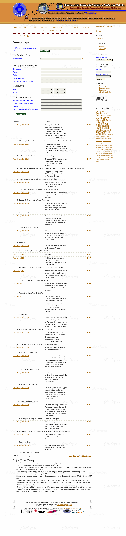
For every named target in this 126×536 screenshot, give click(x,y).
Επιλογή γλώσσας (101, 57)
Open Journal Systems (104, 26)
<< (70, 456)
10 (84, 456)
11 (86, 456)
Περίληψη (16, 75)
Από (14, 89)
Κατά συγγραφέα (104, 88)
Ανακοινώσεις (55, 30)
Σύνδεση (45, 27)
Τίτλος (15, 72)
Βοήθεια (98, 31)
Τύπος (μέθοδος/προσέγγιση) (23, 103)
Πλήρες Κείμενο (18, 78)
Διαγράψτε (85, 59)
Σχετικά (33, 27)
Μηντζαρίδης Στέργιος (64, 505)
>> (90, 456)
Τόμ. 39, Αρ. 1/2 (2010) (21, 125)
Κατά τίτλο (102, 90)
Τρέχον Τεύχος (72, 27)
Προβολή (102, 46)
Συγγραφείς (17, 69)
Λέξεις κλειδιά (17, 59)
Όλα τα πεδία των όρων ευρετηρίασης (26, 109)
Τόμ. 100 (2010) (18, 254)
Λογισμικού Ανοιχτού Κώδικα (72, 508)
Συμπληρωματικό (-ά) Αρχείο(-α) (24, 81)
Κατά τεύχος (103, 86)
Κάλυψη (15, 106)
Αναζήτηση (57, 27)
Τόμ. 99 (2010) (18, 283)
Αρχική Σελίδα (20, 27)
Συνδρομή (102, 49)
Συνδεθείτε (99, 38)
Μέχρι (15, 92)
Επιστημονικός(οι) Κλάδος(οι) (23, 100)
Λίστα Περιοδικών (105, 92)
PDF (89, 125)
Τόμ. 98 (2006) (18, 296)
